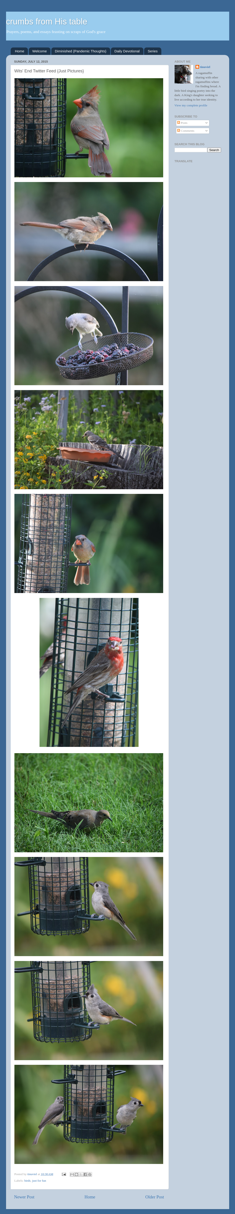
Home (19, 51)
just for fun (39, 1180)
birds (27, 1180)
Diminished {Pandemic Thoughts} (80, 51)
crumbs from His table (46, 21)
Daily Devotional (126, 51)
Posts (182, 123)
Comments (185, 130)
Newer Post (24, 1196)
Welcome (39, 51)
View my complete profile (191, 105)
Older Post (154, 1196)
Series (153, 51)
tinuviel (205, 67)
